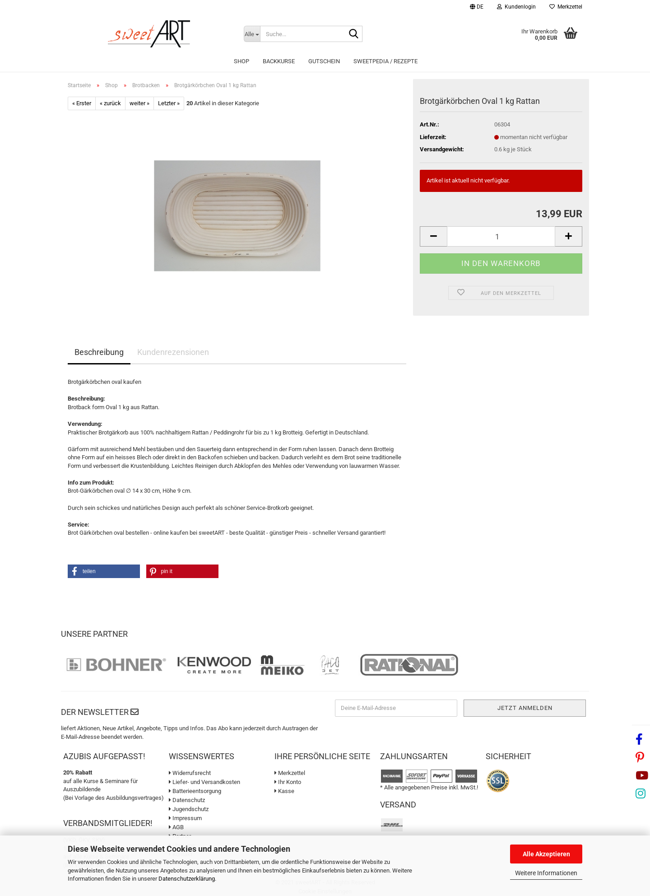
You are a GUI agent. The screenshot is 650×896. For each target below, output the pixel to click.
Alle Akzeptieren (546, 854)
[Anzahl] (501, 236)
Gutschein (324, 61)
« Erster (81, 103)
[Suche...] (252, 34)
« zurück (110, 103)
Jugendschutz (189, 809)
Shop (241, 61)
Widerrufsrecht (190, 773)
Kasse (284, 791)
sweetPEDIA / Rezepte (385, 61)
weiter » (139, 103)
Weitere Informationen (546, 873)
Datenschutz (187, 800)
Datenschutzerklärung (186, 878)
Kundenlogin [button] (516, 7)
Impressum (185, 818)
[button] (476, 8)
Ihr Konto (287, 782)
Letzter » (169, 103)
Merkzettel (565, 7)
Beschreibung (99, 352)
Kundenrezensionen (173, 352)
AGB (176, 827)
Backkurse (279, 61)
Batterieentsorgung (195, 791)
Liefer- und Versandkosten (204, 782)
